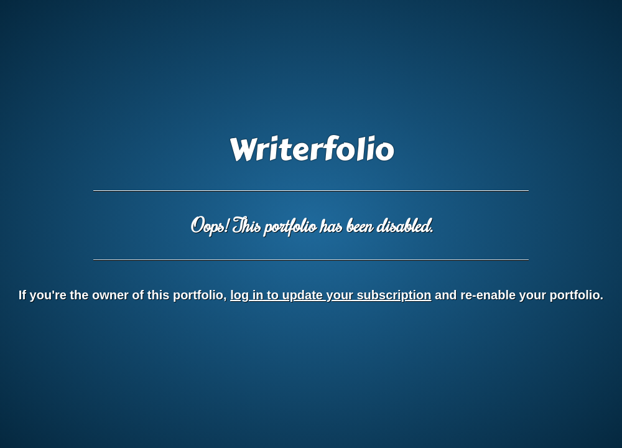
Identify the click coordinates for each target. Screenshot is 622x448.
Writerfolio (311, 150)
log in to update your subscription (330, 295)
